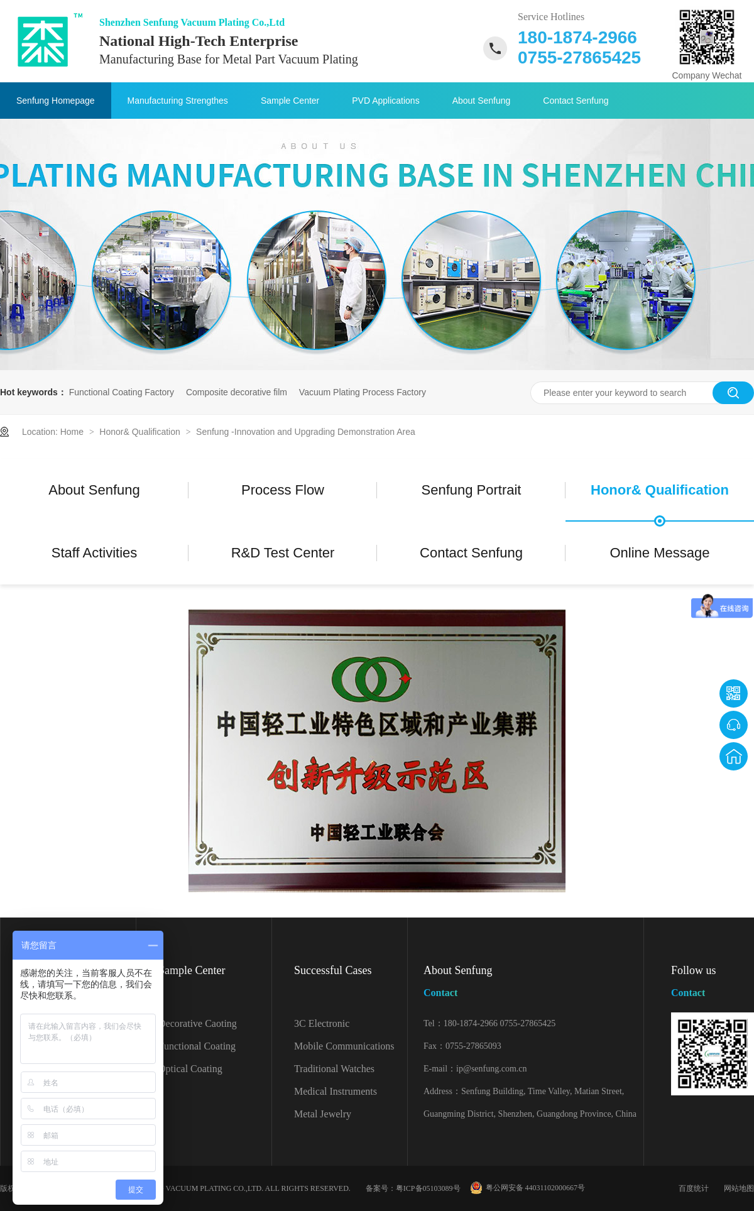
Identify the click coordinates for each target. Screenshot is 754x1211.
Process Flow (282, 490)
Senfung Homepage (55, 101)
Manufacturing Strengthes (178, 101)
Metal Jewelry (322, 1114)
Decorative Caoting (197, 1023)
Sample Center (290, 101)
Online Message (660, 553)
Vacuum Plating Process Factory (362, 392)
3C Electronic (321, 1023)
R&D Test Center (283, 553)
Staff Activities (95, 553)
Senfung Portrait (472, 490)
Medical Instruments (335, 1091)
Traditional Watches (334, 1068)
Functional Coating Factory (121, 392)
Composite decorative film (236, 392)
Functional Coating (197, 1046)
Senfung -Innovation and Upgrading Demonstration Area (305, 432)
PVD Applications (385, 101)
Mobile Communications (344, 1046)
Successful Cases (332, 970)
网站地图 (739, 1188)
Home (73, 432)
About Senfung (481, 101)
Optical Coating (190, 1068)
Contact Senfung (575, 101)
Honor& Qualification (140, 432)
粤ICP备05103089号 (428, 1188)
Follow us (712, 984)
